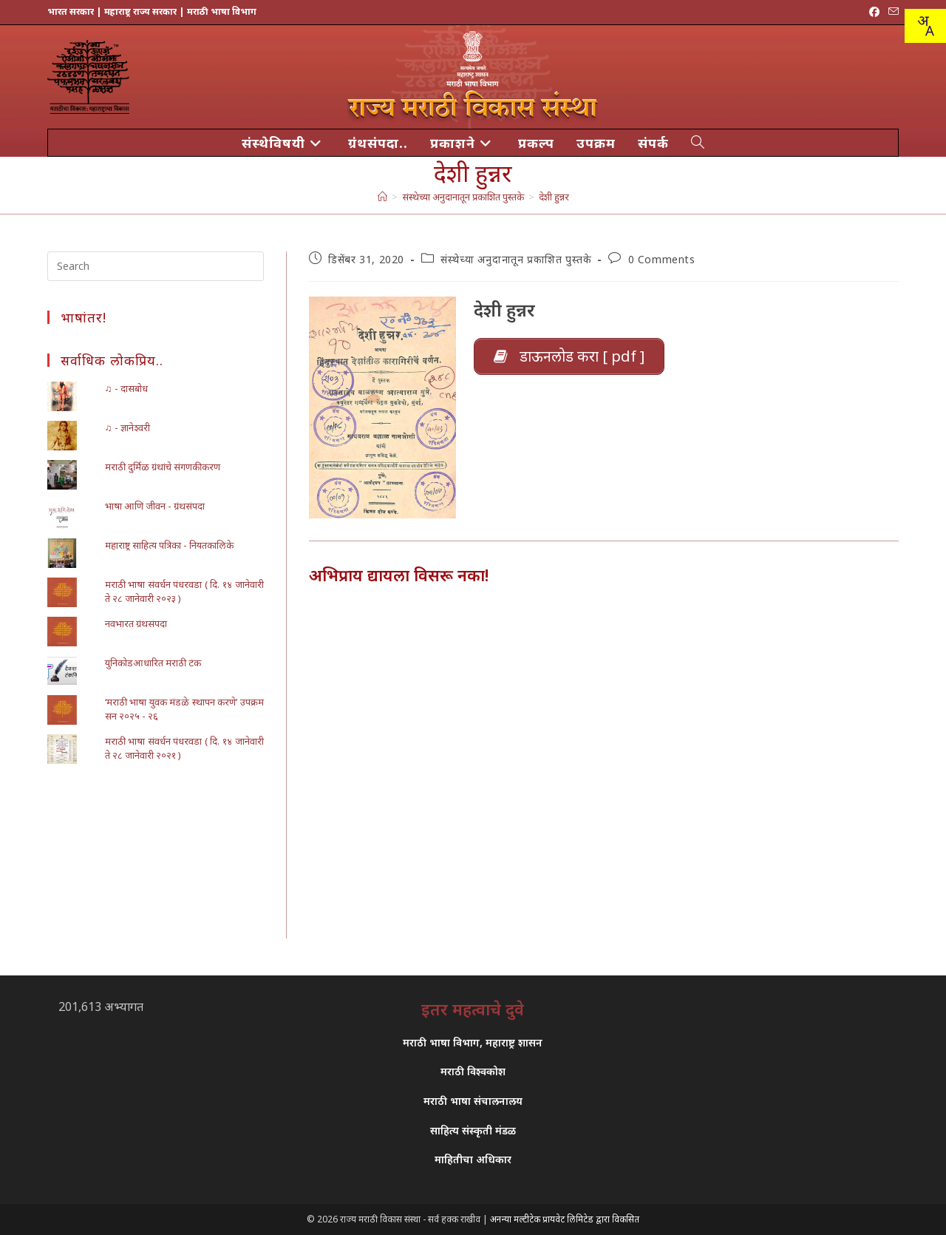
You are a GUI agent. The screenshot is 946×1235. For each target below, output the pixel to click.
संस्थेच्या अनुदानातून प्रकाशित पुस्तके (515, 259)
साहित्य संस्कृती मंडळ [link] (473, 1130)
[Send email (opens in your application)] (891, 11)
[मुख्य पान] (382, 196)
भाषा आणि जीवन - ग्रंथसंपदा (155, 505)
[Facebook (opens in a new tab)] (874, 11)
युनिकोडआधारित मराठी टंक (153, 662)
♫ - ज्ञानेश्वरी (127, 427)
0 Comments (661, 259)
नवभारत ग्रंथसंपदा (136, 623)
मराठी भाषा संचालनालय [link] (473, 1101)
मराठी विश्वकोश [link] (473, 1071)
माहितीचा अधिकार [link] (473, 1159)
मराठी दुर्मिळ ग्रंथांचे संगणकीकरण (162, 466)
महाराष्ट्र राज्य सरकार (140, 11)
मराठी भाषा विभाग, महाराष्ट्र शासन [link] (472, 1042)
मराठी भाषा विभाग (221, 11)
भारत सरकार (70, 11)
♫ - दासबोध (126, 388)
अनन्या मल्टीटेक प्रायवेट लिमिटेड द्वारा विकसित (564, 1219)
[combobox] (925, 25)
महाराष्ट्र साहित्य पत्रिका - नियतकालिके (169, 545)
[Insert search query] (155, 266)
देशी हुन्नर (554, 196)
